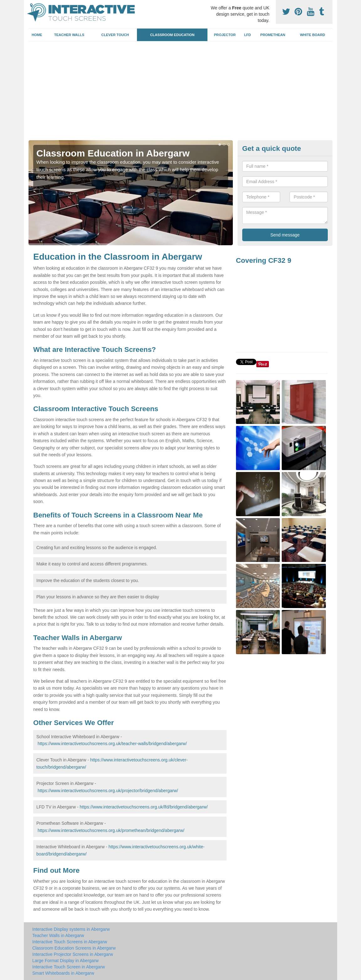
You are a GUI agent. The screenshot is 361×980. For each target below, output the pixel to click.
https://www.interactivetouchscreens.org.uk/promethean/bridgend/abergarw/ (111, 830)
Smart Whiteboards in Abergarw (63, 973)
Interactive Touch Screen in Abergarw (68, 966)
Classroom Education (172, 35)
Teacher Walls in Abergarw (58, 935)
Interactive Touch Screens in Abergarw (69, 941)
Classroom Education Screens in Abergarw (74, 948)
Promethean (272, 35)
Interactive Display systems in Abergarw (71, 929)
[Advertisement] (180, 93)
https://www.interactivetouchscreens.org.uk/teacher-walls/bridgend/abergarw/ (112, 743)
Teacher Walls (69, 35)
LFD (247, 35)
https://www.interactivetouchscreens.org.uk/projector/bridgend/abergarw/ (108, 790)
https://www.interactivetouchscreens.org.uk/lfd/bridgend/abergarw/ (144, 806)
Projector (225, 35)
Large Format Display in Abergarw (65, 960)
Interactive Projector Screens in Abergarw (72, 954)
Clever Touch (115, 35)
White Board (312, 35)
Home (37, 35)
